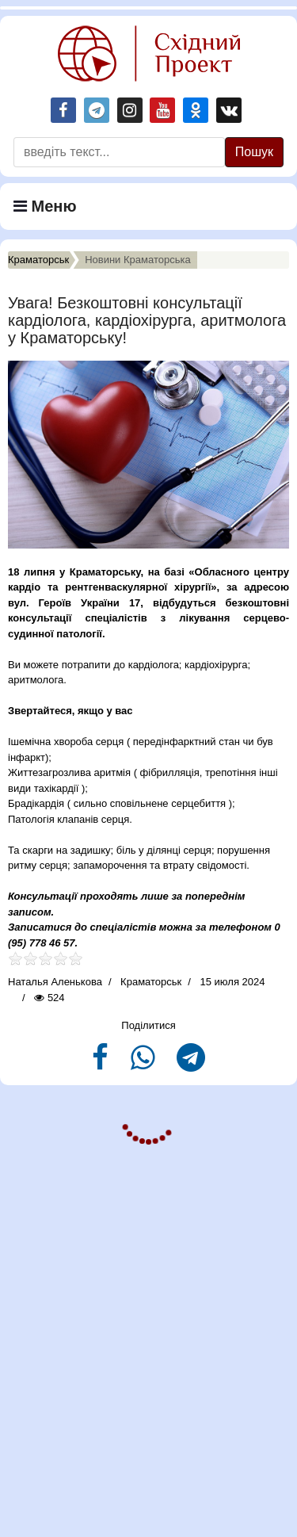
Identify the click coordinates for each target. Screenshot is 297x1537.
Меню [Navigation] (45, 206)
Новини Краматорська (138, 260)
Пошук (254, 152)
